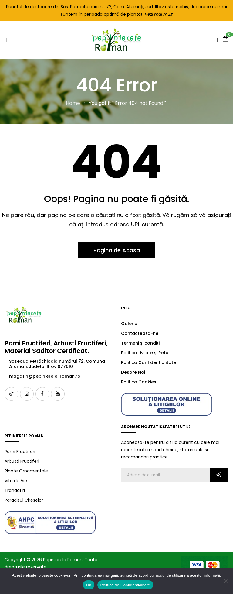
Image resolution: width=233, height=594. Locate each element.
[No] (225, 581)
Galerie (129, 324)
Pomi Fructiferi (20, 451)
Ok (88, 585)
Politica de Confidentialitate (125, 585)
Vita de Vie (16, 481)
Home (73, 103)
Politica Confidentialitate (148, 362)
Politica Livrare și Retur (145, 353)
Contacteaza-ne (139, 333)
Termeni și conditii (140, 343)
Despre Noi (133, 372)
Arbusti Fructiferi (22, 461)
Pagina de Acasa (116, 250)
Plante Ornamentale (26, 471)
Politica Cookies (138, 382)
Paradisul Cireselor (24, 500)
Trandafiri (15, 490)
